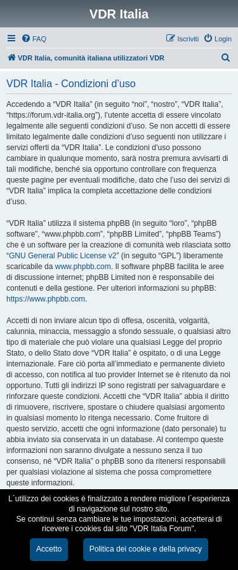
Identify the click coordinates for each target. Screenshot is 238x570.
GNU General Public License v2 (62, 255)
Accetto (49, 549)
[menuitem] (33, 38)
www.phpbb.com (83, 266)
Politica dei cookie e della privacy (145, 549)
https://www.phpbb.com (45, 299)
